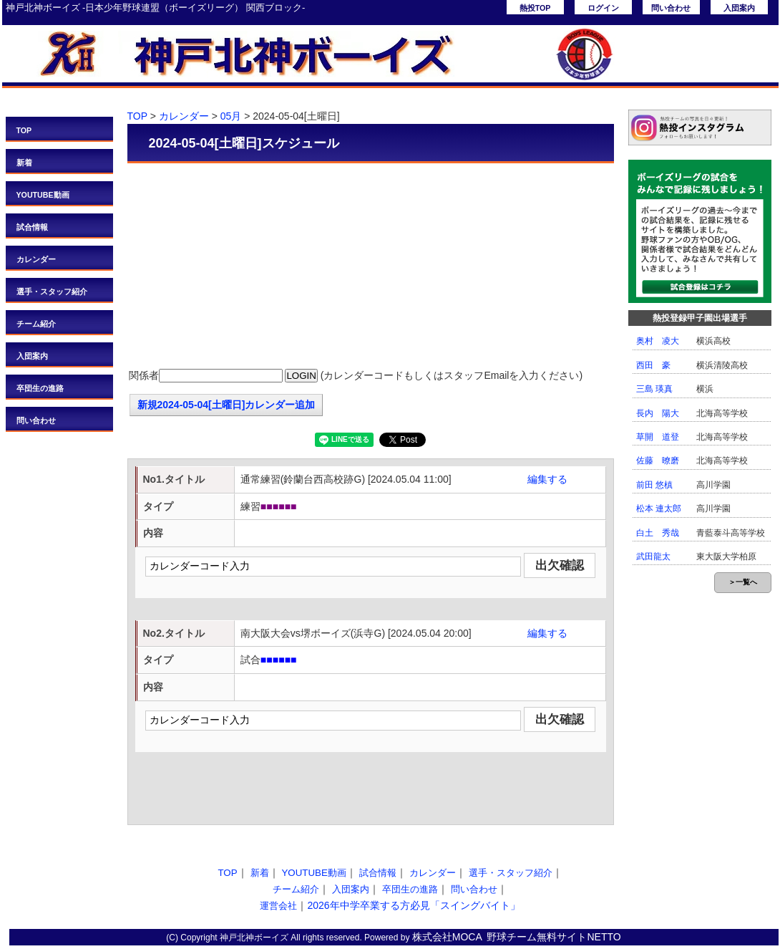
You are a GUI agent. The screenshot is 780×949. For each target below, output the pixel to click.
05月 (231, 116)
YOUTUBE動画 (42, 195)
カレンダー (36, 259)
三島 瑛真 (654, 389)
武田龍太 (653, 556)
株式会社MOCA (447, 937)
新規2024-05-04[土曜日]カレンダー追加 (226, 404)
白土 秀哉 (657, 533)
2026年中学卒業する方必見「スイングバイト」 (413, 905)
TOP (24, 130)
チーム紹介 (36, 323)
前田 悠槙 (654, 485)
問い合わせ (671, 8)
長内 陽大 (657, 413)
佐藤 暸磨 (657, 461)
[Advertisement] (370, 267)
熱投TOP (535, 8)
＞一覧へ (742, 582)
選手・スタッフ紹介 (51, 291)
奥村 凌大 (657, 341)
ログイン (603, 8)
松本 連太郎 (658, 509)
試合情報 (32, 227)
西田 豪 (653, 365)
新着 (24, 162)
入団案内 (739, 8)
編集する (547, 479)
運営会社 (278, 905)
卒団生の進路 (40, 388)
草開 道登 (657, 437)
